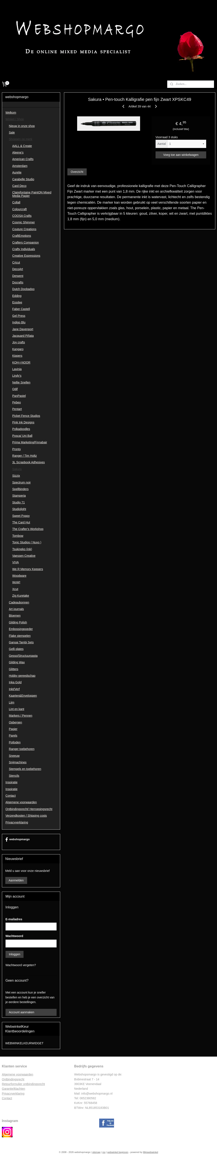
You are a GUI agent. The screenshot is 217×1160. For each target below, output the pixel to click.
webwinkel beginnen (117, 1152)
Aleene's (18, 152)
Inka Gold (15, 682)
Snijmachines (17, 762)
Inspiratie (12, 782)
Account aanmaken (21, 1012)
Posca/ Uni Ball (22, 435)
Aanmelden (16, 880)
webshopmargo (17, 839)
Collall (16, 202)
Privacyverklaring (17, 822)
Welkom (11, 112)
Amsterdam (20, 166)
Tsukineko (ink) (22, 549)
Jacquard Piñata (23, 335)
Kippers (17, 355)
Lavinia (17, 369)
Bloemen (15, 615)
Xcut (15, 589)
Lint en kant (16, 709)
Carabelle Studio (23, 179)
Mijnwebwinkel (150, 1152)
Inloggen (14, 954)
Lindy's (16, 375)
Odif (15, 389)
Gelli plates (16, 649)
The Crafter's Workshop (27, 529)
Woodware (19, 575)
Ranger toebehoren (22, 749)
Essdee (17, 302)
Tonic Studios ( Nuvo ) (26, 542)
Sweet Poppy (21, 515)
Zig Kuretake (20, 595)
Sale (12, 132)
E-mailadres (14, 919)
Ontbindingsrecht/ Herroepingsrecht (29, 809)
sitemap (96, 1152)
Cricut (16, 262)
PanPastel (19, 395)
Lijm (11, 702)
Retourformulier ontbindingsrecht (23, 1084)
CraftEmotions (21, 235)
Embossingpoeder (21, 629)
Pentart (17, 409)
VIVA (15, 562)
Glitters (13, 669)
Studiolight (19, 509)
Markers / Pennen (20, 715)
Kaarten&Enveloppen (23, 695)
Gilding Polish (18, 622)
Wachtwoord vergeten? (21, 965)
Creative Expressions (26, 255)
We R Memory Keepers (27, 569)
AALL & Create (22, 146)
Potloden (15, 742)
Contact (11, 795)
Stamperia (19, 495)
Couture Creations (24, 229)
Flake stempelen (20, 635)
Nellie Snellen (21, 382)
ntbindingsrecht (14, 1079)
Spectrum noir (21, 482)
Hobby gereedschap (22, 675)
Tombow (17, 535)
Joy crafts (18, 342)
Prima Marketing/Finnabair (29, 442)
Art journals (16, 609)
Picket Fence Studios (26, 415)
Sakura (17, 469)
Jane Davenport (22, 329)
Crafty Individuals (23, 249)
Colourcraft (19, 209)
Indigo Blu (18, 322)
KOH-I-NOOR (21, 362)
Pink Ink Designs (23, 422)
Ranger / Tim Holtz (24, 455)
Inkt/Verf (14, 689)
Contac (6, 1098)
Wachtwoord (14, 936)
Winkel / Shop (15, 119)
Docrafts (17, 282)
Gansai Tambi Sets (21, 642)
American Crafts (22, 159)
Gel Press (18, 315)
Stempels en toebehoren (25, 769)
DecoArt (17, 269)
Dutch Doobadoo (23, 289)
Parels (13, 735)
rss (104, 1152)
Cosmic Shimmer (23, 222)
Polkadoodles (21, 429)
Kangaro (18, 349)
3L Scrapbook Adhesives (28, 462)
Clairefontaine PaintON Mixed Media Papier (31, 194)
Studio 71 (18, 502)
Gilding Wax (17, 662)
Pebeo (16, 402)
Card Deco (19, 185)
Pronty (16, 449)
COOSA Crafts (22, 215)
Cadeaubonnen (19, 602)
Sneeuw (14, 755)
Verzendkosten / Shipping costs (26, 815)
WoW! (16, 582)
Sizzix (16, 475)
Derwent (17, 276)
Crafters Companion (25, 242)
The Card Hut (21, 522)
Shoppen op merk (20, 139)
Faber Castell (21, 309)
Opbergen (15, 722)
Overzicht (77, 171)
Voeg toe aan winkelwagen (181, 154)
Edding (17, 295)
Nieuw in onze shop (22, 126)
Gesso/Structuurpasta (23, 655)
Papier (13, 729)
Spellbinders (20, 489)
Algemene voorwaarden (21, 802)
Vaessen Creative (23, 555)
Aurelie (17, 172)
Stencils (14, 775)
